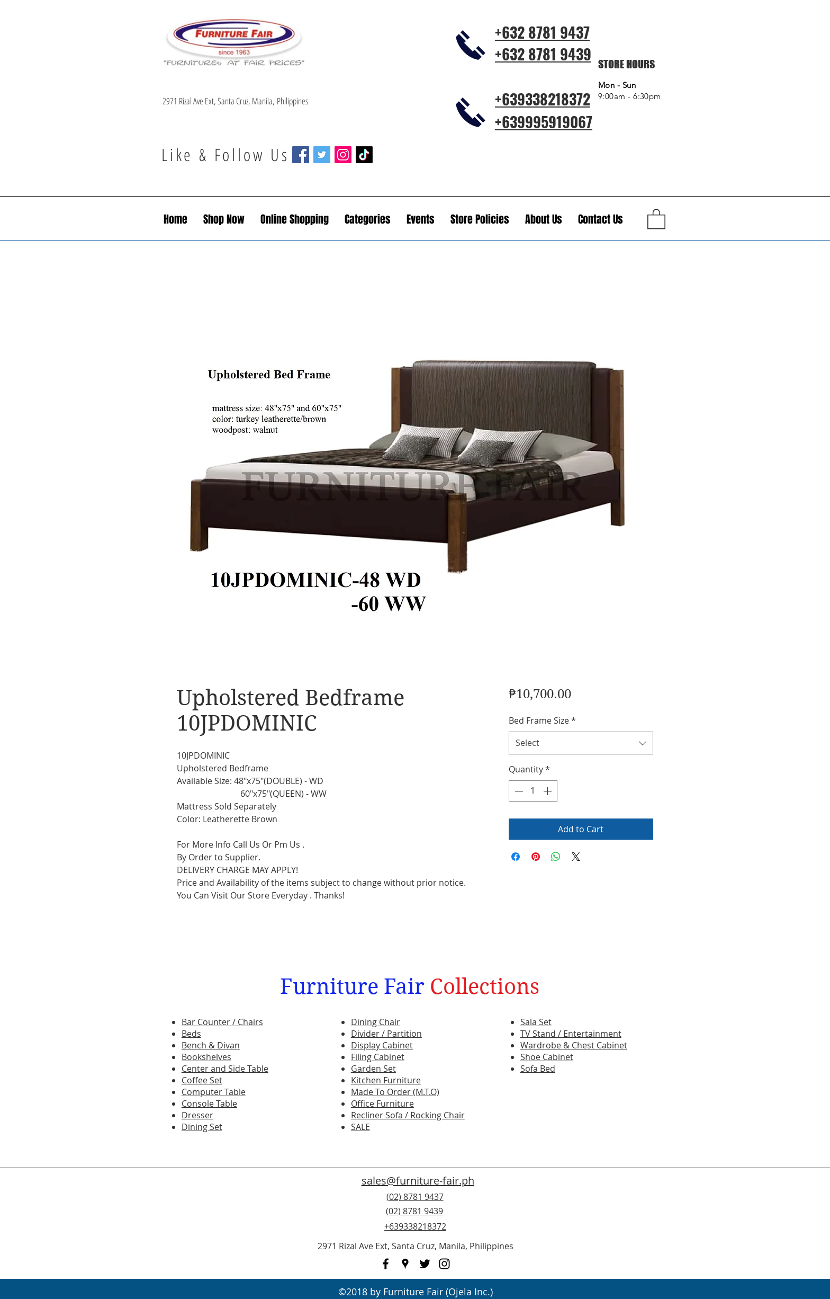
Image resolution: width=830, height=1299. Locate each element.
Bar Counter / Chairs (222, 1022)
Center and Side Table (225, 1068)
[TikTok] (364, 154)
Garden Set (373, 1068)
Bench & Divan (211, 1045)
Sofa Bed (537, 1068)
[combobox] (581, 743)
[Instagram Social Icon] (343, 154)
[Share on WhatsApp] (555, 856)
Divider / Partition (386, 1033)
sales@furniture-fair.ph (418, 1180)
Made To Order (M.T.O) (395, 1092)
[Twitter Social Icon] (321, 154)
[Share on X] (576, 856)
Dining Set (202, 1127)
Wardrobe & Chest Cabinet (573, 1045)
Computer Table (214, 1092)
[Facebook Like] (603, 1217)
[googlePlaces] (405, 1264)
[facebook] (385, 1264)
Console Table (209, 1103)
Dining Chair (375, 1022)
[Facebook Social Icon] (300, 154)
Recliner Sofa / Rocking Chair (408, 1115)
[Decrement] (517, 791)
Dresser (197, 1115)
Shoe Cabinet (546, 1057)
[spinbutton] (533, 791)
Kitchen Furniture (386, 1080)
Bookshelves (206, 1057)
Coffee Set (202, 1080)
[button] (421, 219)
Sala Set (536, 1022)
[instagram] (444, 1264)
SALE (360, 1127)
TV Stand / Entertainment (570, 1033)
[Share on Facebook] (515, 856)
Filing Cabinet (377, 1057)
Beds (191, 1033)
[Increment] (548, 791)
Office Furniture (382, 1103)
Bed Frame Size (542, 720)
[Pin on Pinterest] (535, 856)
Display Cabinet (382, 1045)
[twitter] (425, 1264)
